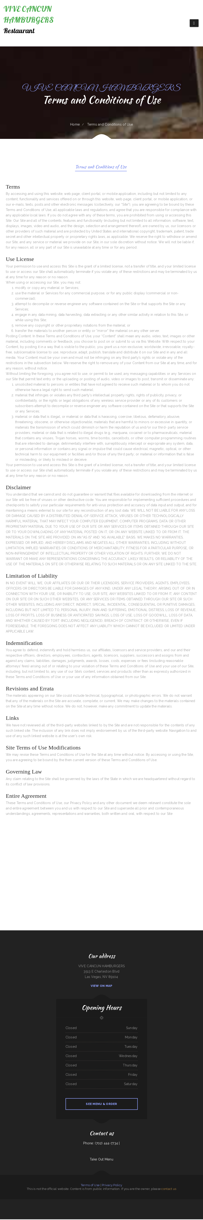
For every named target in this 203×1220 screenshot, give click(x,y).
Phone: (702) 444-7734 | (101, 1144)
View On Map (102, 986)
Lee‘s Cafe (108, 1202)
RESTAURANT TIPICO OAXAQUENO (22, 1202)
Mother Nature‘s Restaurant (8, 1202)
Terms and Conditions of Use (101, 168)
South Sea (1, 1202)
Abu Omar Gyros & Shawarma (164, 1202)
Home (75, 124)
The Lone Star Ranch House (193, 1202)
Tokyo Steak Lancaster (53, 1202)
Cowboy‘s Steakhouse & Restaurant (140, 1202)
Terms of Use (90, 1186)
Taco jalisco (29, 1202)
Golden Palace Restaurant (35, 1202)
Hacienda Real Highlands (68, 1202)
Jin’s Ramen (41, 1202)
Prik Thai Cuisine (98, 1202)
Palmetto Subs (182, 1202)
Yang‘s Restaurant (75, 1202)
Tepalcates (58, 1202)
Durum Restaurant (81, 1202)
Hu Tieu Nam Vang (103, 1202)
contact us (168, 1189)
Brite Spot (62, 1202)
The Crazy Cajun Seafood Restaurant (90, 1202)
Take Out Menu (101, 1160)
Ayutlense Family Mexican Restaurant (174, 1202)
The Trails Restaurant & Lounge (121, 1202)
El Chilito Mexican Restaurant (130, 1202)
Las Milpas (186, 1202)
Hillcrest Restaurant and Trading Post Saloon (152, 1202)
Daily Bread (14, 1202)
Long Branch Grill (113, 1202)
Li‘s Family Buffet (46, 1202)
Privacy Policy (112, 1186)
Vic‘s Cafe (199, 1202)
